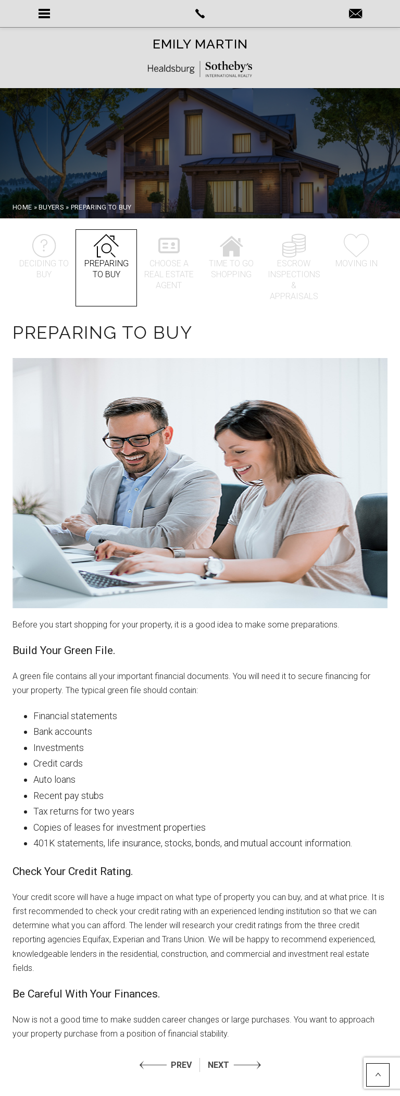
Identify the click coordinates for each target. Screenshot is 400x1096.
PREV (181, 1065)
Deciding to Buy (44, 256)
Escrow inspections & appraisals (294, 267)
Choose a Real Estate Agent (169, 262)
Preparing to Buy (106, 256)
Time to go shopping (231, 256)
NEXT (218, 1065)
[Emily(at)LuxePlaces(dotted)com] (355, 14)
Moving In (356, 251)
